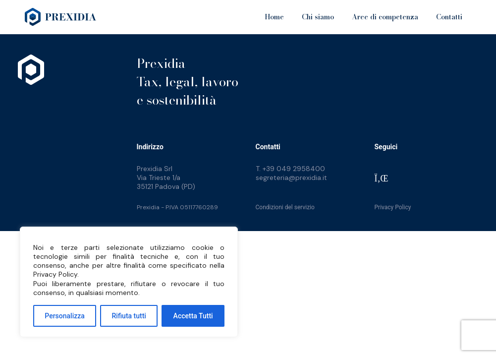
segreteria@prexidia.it (291, 177)
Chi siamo (318, 16)
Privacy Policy (393, 207)
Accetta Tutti (193, 316)
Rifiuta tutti (129, 316)
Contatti (449, 16)
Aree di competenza (385, 16)
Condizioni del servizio (285, 207)
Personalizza (65, 316)
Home (274, 16)
